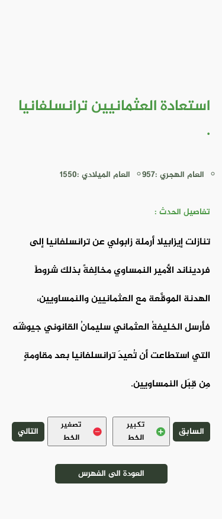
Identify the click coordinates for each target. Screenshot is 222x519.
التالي (28, 432)
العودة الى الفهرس (111, 474)
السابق (191, 432)
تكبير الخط (146, 431)
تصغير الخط (81, 431)
